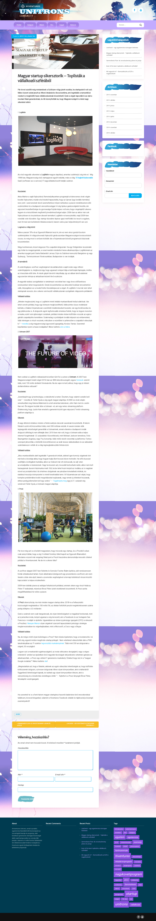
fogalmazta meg (60, 481)
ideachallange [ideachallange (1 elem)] (137, 856)
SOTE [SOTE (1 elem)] (133, 888)
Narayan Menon (33, 623)
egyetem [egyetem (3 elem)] (119, 837)
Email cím (109, 191)
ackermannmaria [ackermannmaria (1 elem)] (130, 829)
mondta (25, 324)
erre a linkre (65, 327)
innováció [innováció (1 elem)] (118, 865)
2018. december (111, 122)
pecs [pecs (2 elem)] (126, 880)
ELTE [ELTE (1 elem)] (116, 842)
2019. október (110, 100)
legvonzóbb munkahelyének (52, 643)
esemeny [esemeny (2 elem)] (138, 842)
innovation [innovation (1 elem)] (138, 862)
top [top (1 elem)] (131, 899)
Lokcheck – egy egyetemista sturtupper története (80, 724)
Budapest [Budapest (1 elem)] (132, 832)
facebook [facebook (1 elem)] (117, 846)
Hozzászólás (23, 748)
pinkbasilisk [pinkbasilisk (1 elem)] (135, 880)
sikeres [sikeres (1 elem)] (117, 888)
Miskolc (42, 25)
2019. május (110, 111)
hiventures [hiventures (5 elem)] (122, 856)
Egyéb (18, 714)
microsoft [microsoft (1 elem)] (117, 869)
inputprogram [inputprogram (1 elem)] (127, 865)
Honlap (21, 785)
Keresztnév (110, 181)
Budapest (30, 25)
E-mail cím (60, 775)
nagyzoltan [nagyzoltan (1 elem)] (118, 880)
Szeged (61, 25)
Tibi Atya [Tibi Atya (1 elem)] (124, 899)
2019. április (110, 116)
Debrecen (73, 25)
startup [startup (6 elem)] (131, 894)
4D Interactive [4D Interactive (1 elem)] (119, 829)
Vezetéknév (110, 171)
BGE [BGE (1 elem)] (125, 832)
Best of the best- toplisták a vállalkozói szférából (121, 66)
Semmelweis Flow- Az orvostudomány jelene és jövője (33, 724)
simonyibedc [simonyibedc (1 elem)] (125, 888)
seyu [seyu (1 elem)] (140, 885)
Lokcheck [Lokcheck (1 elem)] (137, 865)
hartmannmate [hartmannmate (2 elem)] (121, 850)
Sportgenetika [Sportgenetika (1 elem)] (119, 894)
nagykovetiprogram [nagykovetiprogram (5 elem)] (128, 874)
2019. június (110, 105)
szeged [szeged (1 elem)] (117, 899)
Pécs (51, 25)
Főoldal (19, 25)
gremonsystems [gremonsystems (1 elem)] (134, 846)
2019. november (111, 95)
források (79, 380)
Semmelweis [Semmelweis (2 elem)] (130, 884)
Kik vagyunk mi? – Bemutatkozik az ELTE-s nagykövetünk (119, 72)
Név (20, 775)
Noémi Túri (31, 36)
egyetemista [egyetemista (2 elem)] (132, 837)
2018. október (110, 133)
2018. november (111, 127)
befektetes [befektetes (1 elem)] (118, 832)
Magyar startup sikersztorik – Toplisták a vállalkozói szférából (123, 54)
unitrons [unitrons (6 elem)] (121, 904)
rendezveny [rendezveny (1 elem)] (118, 885)
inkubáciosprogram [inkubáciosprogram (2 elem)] (123, 861)
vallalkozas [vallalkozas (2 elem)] (135, 904)
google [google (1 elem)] (125, 846)
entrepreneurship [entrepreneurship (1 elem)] (126, 842)
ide (46, 661)
